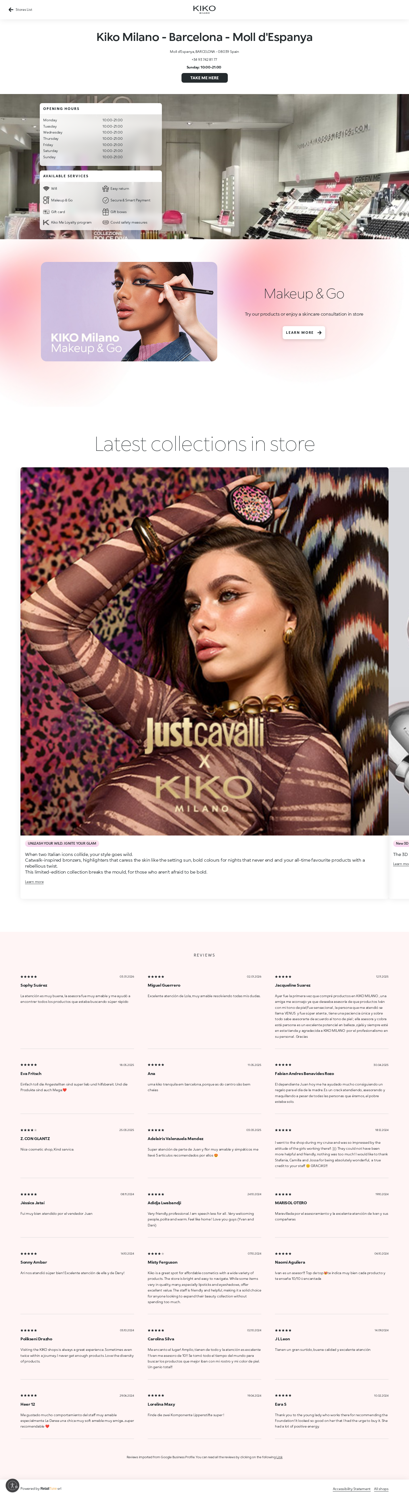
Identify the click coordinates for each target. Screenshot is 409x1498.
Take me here (204, 77)
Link (279, 1457)
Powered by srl (40, 1488)
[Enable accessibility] (12, 1485)
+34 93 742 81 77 (204, 59)
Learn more (304, 332)
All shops (381, 1489)
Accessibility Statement (352, 1489)
